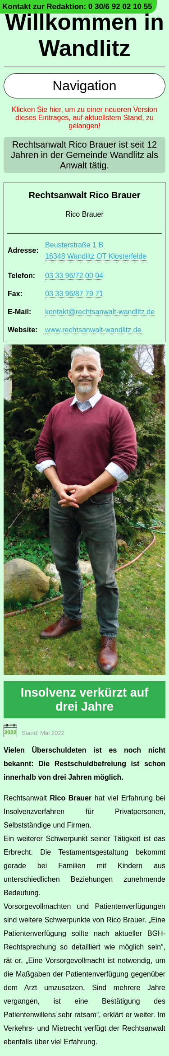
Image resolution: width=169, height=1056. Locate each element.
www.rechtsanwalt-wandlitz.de (93, 330)
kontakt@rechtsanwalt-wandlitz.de (100, 312)
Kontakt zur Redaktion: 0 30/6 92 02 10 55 (77, 6)
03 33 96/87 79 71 (74, 294)
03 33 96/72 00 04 (74, 275)
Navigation (85, 85)
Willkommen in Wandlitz (84, 35)
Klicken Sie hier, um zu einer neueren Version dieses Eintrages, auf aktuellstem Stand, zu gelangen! (84, 118)
